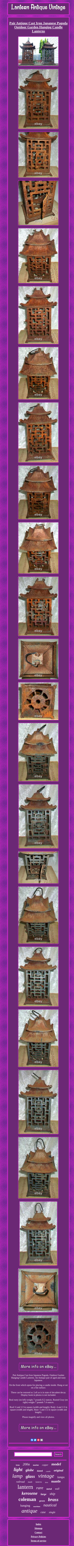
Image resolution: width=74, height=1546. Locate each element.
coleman (27, 1499)
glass (30, 1476)
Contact (38, 1532)
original (58, 1470)
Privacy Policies (38, 1536)
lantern (25, 1487)
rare (39, 1487)
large (44, 1494)
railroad (20, 1481)
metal (49, 1489)
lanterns (38, 1482)
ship (52, 1494)
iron (17, 1465)
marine (36, 1465)
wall (57, 1488)
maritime (36, 1506)
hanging (25, 1505)
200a (26, 1464)
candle (48, 1471)
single (52, 1512)
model (56, 1464)
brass (53, 1499)
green (42, 1501)
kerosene (30, 1493)
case (43, 1512)
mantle (56, 1481)
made (30, 1482)
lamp (17, 1476)
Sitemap (38, 1528)
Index (38, 1524)
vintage (46, 1476)
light (18, 1469)
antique (29, 1511)
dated (40, 1471)
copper (45, 1465)
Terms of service (38, 1541)
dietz (46, 1482)
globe (30, 1470)
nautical (50, 1505)
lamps (61, 1477)
